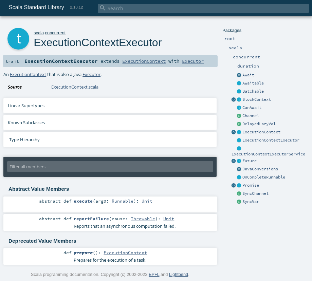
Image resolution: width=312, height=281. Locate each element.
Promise (250, 185)
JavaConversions (260, 169)
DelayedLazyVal (259, 123)
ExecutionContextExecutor (270, 140)
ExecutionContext (261, 132)
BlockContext (256, 99)
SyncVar (250, 201)
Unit (147, 201)
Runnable (122, 201)
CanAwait (251, 107)
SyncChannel (255, 193)
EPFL (154, 274)
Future (249, 160)
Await (248, 75)
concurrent (55, 32)
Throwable (143, 218)
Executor (193, 61)
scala (39, 32)
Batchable (253, 91)
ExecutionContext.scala (74, 87)
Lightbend (178, 274)
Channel (250, 115)
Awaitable (253, 83)
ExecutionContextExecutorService (268, 154)
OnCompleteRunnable (263, 177)
